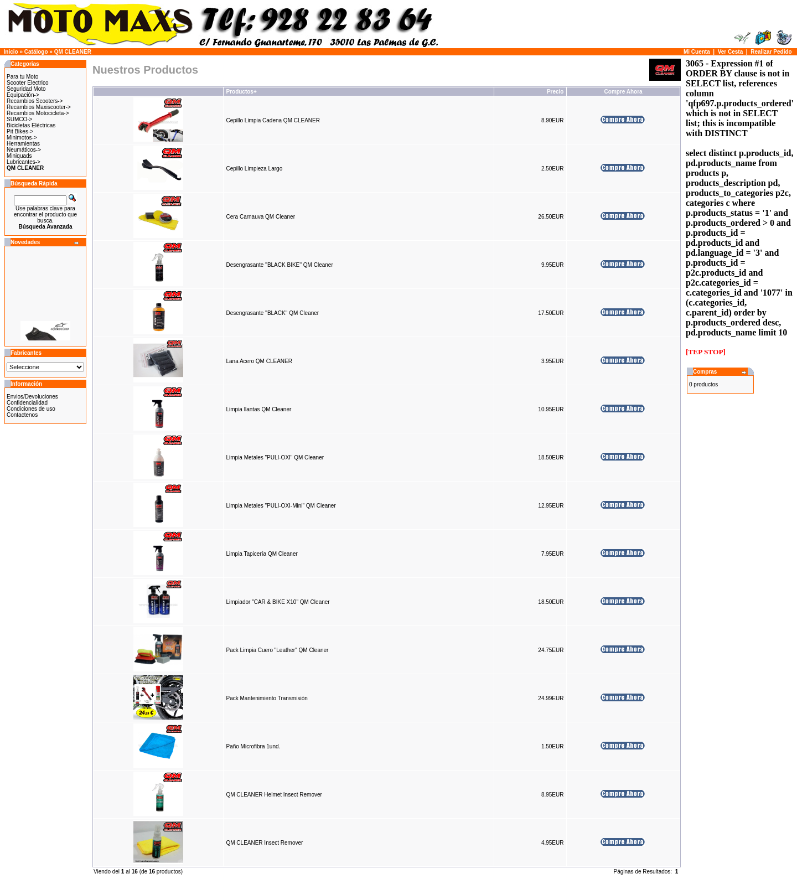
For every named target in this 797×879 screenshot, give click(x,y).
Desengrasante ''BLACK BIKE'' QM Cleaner (279, 265)
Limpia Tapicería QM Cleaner (261, 554)
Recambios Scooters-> (35, 101)
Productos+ (241, 92)
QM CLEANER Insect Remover (264, 843)
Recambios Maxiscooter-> (39, 107)
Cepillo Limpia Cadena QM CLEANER (273, 120)
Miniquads (19, 156)
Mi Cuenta (697, 52)
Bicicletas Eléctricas (31, 125)
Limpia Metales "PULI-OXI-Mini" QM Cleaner (280, 506)
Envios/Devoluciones (32, 397)
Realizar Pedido (771, 52)
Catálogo (36, 52)
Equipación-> (23, 95)
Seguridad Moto (26, 89)
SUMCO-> (19, 119)
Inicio (11, 52)
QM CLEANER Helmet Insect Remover (274, 795)
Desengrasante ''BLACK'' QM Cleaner (272, 313)
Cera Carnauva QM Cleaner (260, 217)
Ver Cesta (730, 52)
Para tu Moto (22, 77)
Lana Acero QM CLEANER (259, 361)
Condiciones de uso (31, 409)
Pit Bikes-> (20, 131)
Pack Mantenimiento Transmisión (266, 698)
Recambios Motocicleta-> (38, 113)
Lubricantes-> (23, 162)
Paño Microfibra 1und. (253, 746)
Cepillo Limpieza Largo (254, 169)
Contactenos (22, 415)
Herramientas (23, 144)
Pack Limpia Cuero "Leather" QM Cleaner (277, 650)
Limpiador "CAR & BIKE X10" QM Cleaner (277, 602)
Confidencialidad (27, 403)
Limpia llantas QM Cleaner (258, 409)
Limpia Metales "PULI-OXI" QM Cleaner (275, 457)
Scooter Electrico (28, 83)
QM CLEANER (72, 52)
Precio (555, 92)
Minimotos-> (22, 138)
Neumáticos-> (24, 150)
